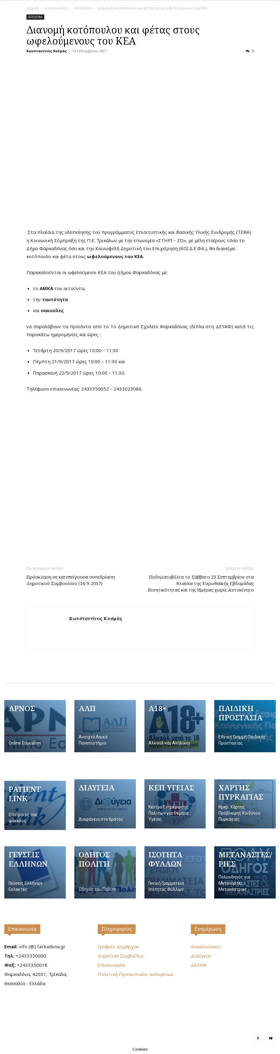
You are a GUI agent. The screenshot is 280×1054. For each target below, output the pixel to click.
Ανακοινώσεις (57, 8)
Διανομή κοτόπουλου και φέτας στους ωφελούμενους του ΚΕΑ (113, 35)
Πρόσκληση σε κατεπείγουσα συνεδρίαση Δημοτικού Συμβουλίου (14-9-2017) (70, 580)
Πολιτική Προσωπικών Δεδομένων (135, 974)
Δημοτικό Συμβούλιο (121, 956)
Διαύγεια (200, 956)
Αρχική (32, 8)
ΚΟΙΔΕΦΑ (83, 8)
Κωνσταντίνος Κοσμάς (46, 51)
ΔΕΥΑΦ (199, 965)
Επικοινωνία (22, 929)
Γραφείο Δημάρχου (118, 946)
